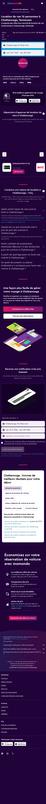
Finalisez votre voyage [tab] (13, 508)
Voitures (9, 661)
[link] (18, 171)
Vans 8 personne (15, 220)
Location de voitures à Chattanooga (22, 665)
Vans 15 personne (19, 222)
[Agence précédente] (4, 154)
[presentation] (34, 100)
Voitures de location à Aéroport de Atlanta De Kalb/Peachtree (20, 536)
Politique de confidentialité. (13, 455)
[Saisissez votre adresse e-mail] (25, 436)
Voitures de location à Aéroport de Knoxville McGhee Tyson (16, 523)
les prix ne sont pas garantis (19, 638)
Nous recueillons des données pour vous (24, 649)
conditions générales (36, 454)
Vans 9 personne (28, 220)
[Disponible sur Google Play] (21, 101)
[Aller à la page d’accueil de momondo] (14, 3)
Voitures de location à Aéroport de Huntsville (20, 532)
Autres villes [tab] (9, 498)
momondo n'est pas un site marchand (24, 645)
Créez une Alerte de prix (19, 606)
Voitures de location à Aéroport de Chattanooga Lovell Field (21, 528)
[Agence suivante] (42, 154)
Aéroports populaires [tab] (13, 488)
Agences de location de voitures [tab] (17, 493)
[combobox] (5, 36)
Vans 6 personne (34, 218)
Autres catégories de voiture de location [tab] (20, 503)
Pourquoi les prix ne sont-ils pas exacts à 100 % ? (24, 653)
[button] (3, 3)
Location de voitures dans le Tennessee (21, 663)
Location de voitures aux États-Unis (25, 661)
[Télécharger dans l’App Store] (34, 101)
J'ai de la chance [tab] (31, 508)
